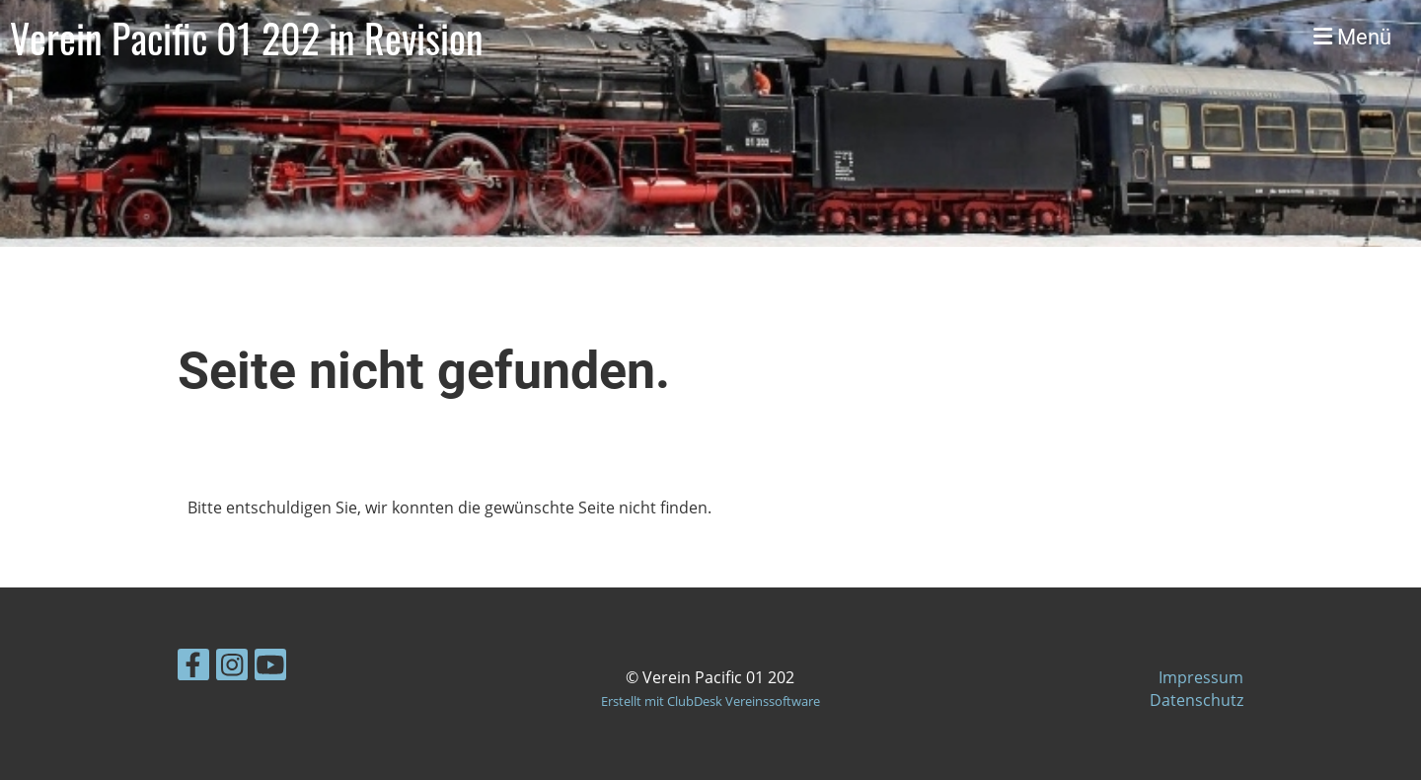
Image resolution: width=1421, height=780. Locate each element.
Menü (1352, 37)
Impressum (1201, 677)
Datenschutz (1196, 700)
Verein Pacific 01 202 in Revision (247, 37)
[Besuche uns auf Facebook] (193, 668)
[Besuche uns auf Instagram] (232, 668)
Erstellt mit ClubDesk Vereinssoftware (710, 701)
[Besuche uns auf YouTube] (270, 668)
